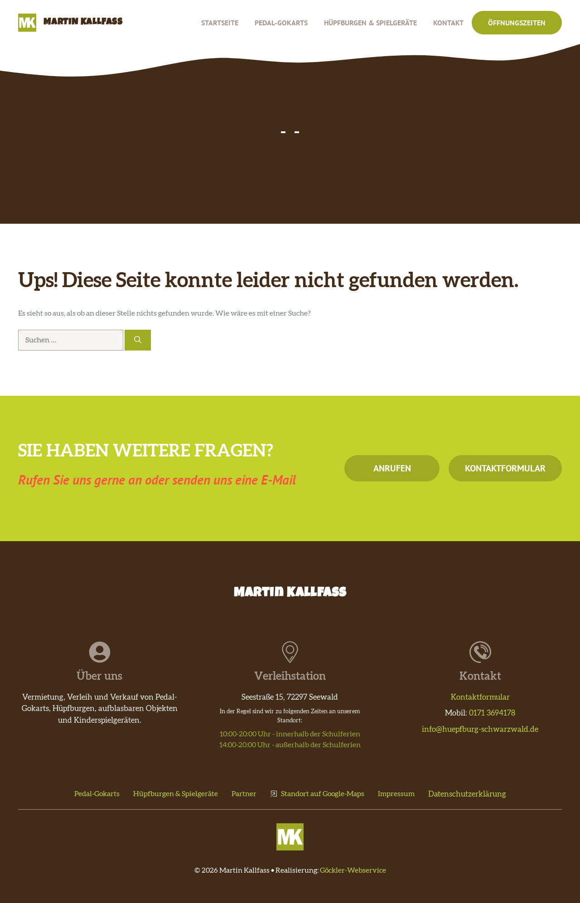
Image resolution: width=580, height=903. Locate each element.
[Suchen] (138, 340)
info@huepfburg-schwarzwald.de (480, 729)
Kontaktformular (505, 468)
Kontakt (448, 22)
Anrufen (392, 468)
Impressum (396, 793)
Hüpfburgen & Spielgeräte (370, 22)
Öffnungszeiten (517, 22)
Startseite (219, 22)
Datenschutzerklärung (467, 794)
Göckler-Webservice (353, 870)
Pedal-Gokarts (281, 22)
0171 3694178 (492, 713)
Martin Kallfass (83, 22)
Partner (244, 793)
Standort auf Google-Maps (322, 793)
